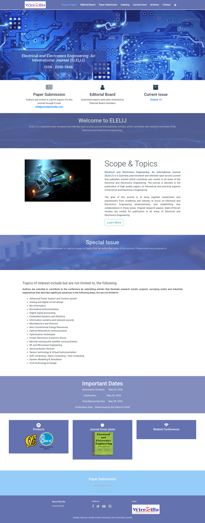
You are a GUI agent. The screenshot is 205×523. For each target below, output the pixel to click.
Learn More (114, 222)
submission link (102, 485)
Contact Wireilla (58, 506)
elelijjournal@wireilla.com (49, 106)
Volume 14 (156, 99)
